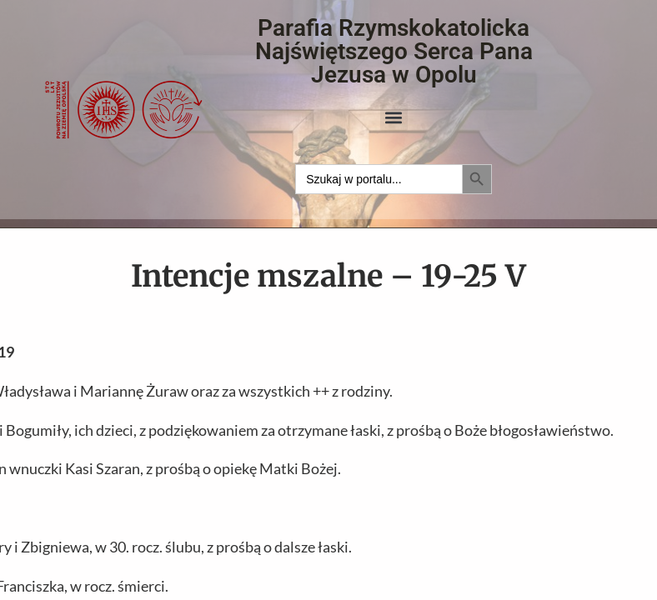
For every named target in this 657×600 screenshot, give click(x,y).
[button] (394, 117)
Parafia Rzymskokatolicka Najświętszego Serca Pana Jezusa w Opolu (394, 51)
